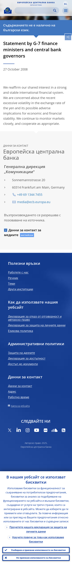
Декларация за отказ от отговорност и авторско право (35, 317)
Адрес (12, 391)
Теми (11, 283)
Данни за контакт (20, 386)
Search (54, 10)
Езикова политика (20, 331)
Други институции (20, 289)
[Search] (34, 10)
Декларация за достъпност (26, 358)
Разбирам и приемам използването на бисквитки (38, 550)
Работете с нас (18, 272)
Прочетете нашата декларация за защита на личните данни (38, 529)
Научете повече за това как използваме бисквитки (38, 539)
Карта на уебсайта (20, 405)
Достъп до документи (23, 364)
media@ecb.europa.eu (33, 202)
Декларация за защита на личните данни (36, 325)
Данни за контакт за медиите (22, 232)
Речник (13, 278)
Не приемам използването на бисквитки (38, 557)
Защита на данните (21, 353)
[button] (65, 3)
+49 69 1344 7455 (29, 194)
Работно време (18, 397)
